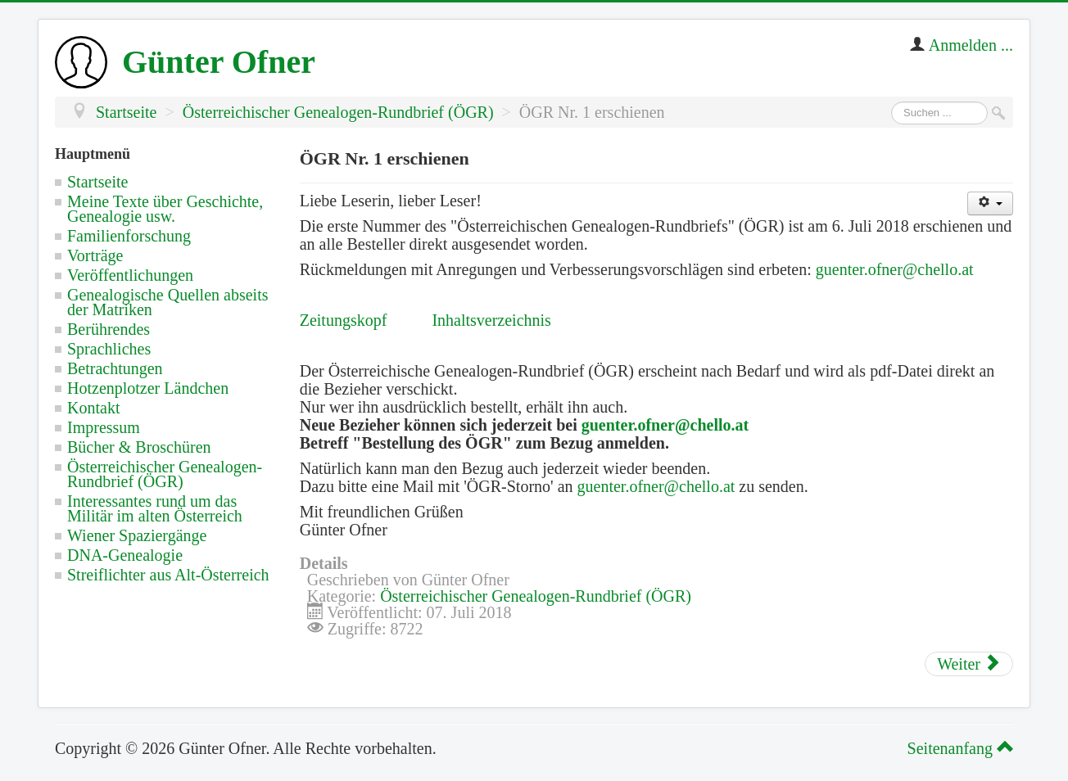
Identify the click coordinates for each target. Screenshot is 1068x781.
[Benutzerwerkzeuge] (990, 203)
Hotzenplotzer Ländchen (148, 388)
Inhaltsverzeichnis (491, 320)
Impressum (103, 427)
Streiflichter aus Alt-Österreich (168, 575)
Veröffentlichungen (130, 275)
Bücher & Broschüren (139, 447)
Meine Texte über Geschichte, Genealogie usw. (165, 208)
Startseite (97, 182)
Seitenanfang (957, 748)
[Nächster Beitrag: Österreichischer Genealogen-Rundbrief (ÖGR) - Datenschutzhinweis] (969, 664)
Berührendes (108, 329)
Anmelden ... (971, 45)
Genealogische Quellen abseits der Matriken (167, 302)
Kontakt (93, 408)
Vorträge (95, 255)
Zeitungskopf (343, 320)
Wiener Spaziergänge (136, 535)
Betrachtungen (115, 368)
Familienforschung (129, 236)
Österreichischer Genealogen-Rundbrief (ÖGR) (164, 474)
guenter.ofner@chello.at (895, 269)
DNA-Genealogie (125, 555)
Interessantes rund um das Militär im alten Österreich (154, 508)
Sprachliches (109, 349)
